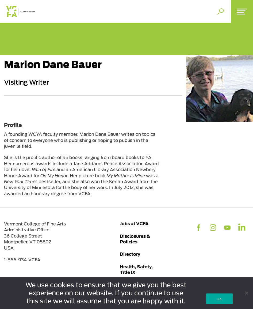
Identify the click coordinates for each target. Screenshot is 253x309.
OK (219, 299)
